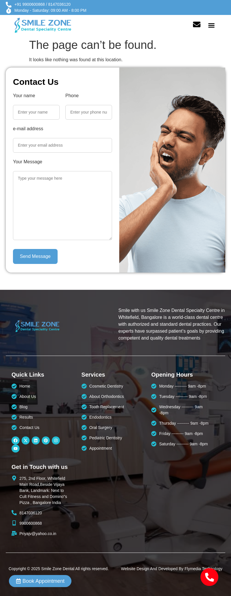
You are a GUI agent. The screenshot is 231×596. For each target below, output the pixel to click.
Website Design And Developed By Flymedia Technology (171, 568)
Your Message (27, 162)
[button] (211, 25)
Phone (72, 95)
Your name (24, 95)
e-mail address (28, 129)
